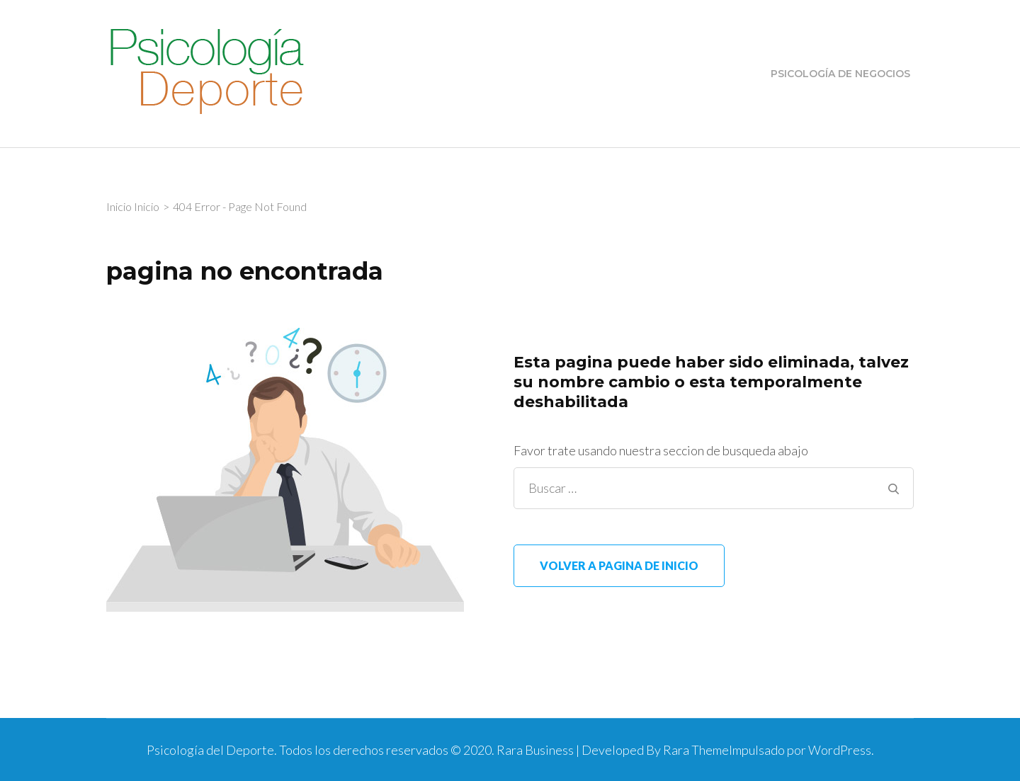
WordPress (839, 750)
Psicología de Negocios (840, 73)
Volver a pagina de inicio (619, 565)
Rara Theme (696, 750)
